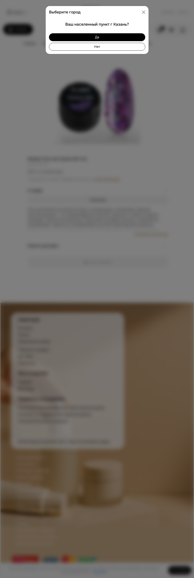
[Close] (143, 12)
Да (97, 37)
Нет (97, 46)
